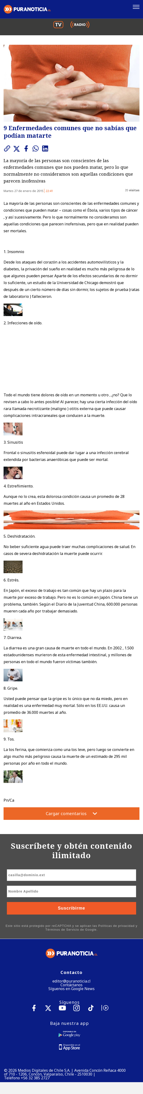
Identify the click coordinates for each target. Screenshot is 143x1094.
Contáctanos (71, 985)
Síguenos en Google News (71, 989)
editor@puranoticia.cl (71, 981)
